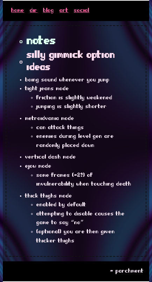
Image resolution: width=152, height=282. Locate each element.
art (64, 10)
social (81, 10)
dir (33, 10)
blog (48, 10)
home (17, 10)
